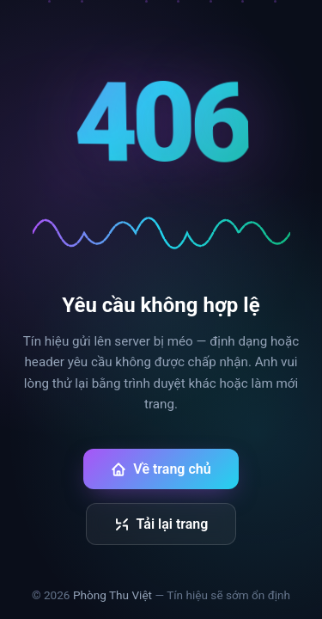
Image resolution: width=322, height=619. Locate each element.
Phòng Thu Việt (112, 595)
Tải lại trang (161, 524)
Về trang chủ (160, 469)
